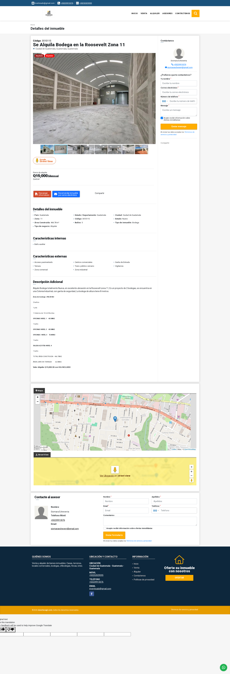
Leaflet (173, 449)
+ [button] (38, 397)
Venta (144, 13)
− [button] (38, 402)
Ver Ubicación (107, 475)
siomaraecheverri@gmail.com (180, 67)
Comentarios (108, 515)
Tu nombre (166, 79)
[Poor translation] (10, 629)
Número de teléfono (170, 97)
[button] (153, 55)
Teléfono (156, 506)
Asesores (167, 13)
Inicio (134, 13)
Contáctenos (182, 13)
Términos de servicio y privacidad (139, 541)
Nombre (107, 497)
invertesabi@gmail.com (100, 588)
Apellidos (156, 497)
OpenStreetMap (190, 449)
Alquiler (154, 13)
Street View (45, 160)
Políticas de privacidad (144, 579)
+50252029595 (86, 3)
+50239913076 (67, 3)
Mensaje (165, 106)
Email (106, 506)
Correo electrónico (170, 88)
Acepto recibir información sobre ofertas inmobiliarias (129, 528)
